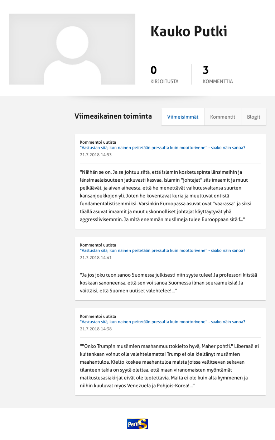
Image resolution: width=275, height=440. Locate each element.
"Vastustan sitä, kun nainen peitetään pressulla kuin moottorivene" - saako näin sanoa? (162, 147)
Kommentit (222, 117)
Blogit (253, 117)
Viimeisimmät (182, 117)
